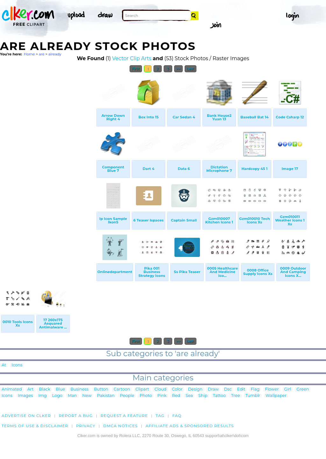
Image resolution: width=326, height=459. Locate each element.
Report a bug (76, 415)
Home (29, 54)
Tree (235, 396)
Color (177, 389)
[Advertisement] (48, 171)
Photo (145, 396)
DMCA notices (120, 425)
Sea (189, 396)
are (42, 54)
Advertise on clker (26, 415)
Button (101, 389)
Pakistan (106, 396)
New (87, 396)
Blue (60, 389)
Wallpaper (276, 396)
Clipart (142, 389)
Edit (241, 389)
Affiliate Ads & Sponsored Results (189, 425)
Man (72, 396)
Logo (57, 396)
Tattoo (219, 396)
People (127, 396)
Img (43, 396)
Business (79, 389)
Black (44, 389)
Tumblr (252, 396)
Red (176, 396)
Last (190, 69)
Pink (162, 396)
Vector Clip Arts (131, 58)
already (54, 54)
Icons (16, 365)
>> (178, 69)
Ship (203, 396)
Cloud (160, 389)
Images (25, 396)
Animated (12, 389)
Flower (272, 389)
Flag (255, 389)
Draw (213, 389)
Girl (287, 389)
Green (302, 389)
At (4, 365)
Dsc (228, 389)
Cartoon (122, 389)
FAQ (176, 415)
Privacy (86, 425)
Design (195, 389)
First (136, 69)
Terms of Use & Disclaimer (35, 425)
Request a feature (124, 415)
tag (160, 415)
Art (30, 389)
